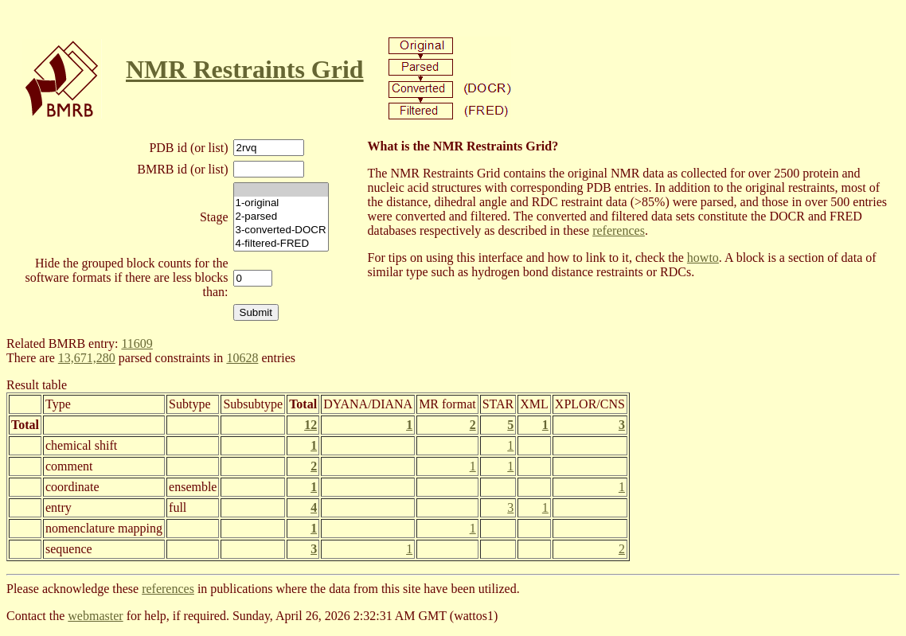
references (618, 230)
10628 (242, 358)
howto (703, 257)
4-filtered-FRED (281, 244)
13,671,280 (86, 358)
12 (310, 424)
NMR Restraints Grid (245, 69)
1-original (281, 203)
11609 (136, 343)
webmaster (95, 615)
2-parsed (281, 217)
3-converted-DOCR (281, 230)
